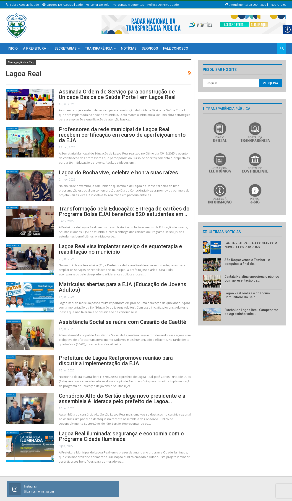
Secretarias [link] (65, 48)
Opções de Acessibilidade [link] (62, 5)
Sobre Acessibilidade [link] (22, 5)
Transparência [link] (98, 48)
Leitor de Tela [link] (98, 5)
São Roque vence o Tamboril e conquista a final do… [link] (247, 262)
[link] (16, 24)
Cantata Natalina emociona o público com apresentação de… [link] (251, 278)
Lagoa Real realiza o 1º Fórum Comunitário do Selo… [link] (247, 295)
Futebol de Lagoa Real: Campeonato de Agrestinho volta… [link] (251, 312)
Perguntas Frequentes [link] (128, 5)
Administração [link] (18, 423)
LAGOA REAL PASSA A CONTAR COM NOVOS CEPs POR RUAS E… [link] (250, 245)
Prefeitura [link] (15, 386)
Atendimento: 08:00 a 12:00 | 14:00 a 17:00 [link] (255, 5)
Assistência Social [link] (20, 239)
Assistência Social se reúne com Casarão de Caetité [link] (107, 313)
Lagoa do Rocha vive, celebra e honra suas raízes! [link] (105, 166)
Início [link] (13, 48)
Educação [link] (14, 277)
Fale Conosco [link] (175, 48)
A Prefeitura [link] (34, 48)
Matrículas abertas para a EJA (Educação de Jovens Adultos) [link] (115, 277)
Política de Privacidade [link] (163, 5)
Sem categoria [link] (17, 91)
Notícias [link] (128, 48)
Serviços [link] (150, 48)
